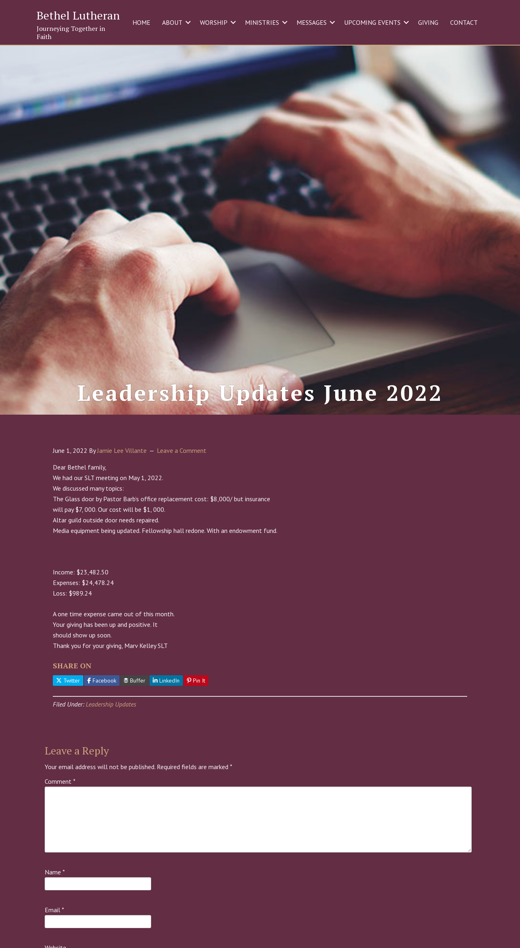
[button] (188, 22)
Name (55, 882)
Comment (60, 791)
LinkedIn (166, 690)
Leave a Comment (181, 461)
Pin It (196, 690)
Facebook (101, 690)
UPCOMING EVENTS (372, 22)
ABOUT (172, 22)
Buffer (134, 690)
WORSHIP (214, 22)
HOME (141, 22)
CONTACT (464, 22)
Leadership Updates (111, 714)
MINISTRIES (262, 22)
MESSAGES (312, 22)
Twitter (68, 690)
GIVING (428, 22)
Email (54, 920)
